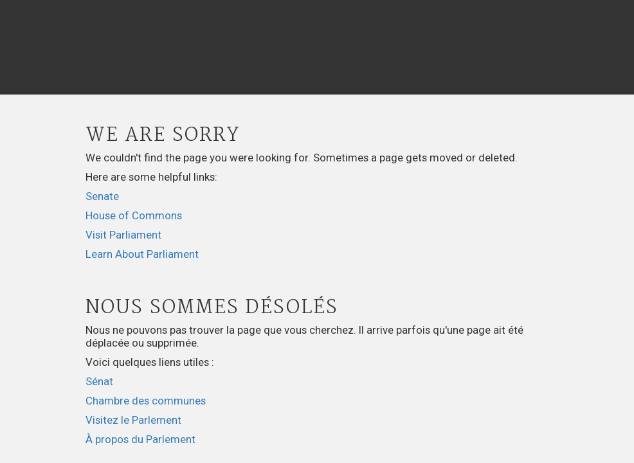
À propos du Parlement (140, 439)
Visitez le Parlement (133, 419)
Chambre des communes (146, 400)
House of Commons (134, 215)
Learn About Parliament (142, 254)
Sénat (99, 381)
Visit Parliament (123, 234)
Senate (102, 196)
